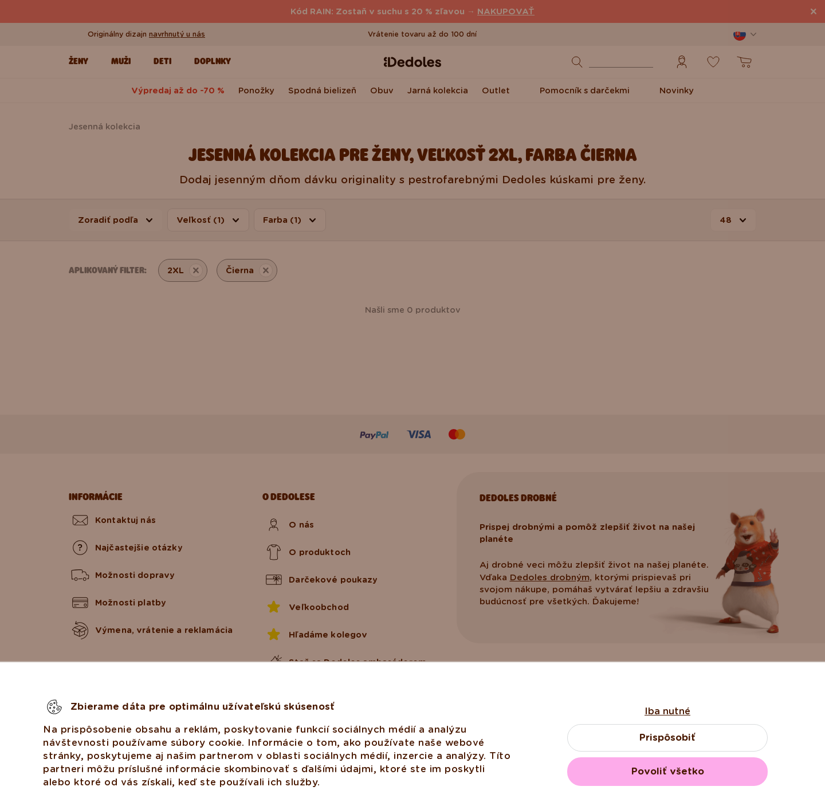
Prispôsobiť (667, 737)
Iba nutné (667, 711)
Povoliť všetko (667, 771)
